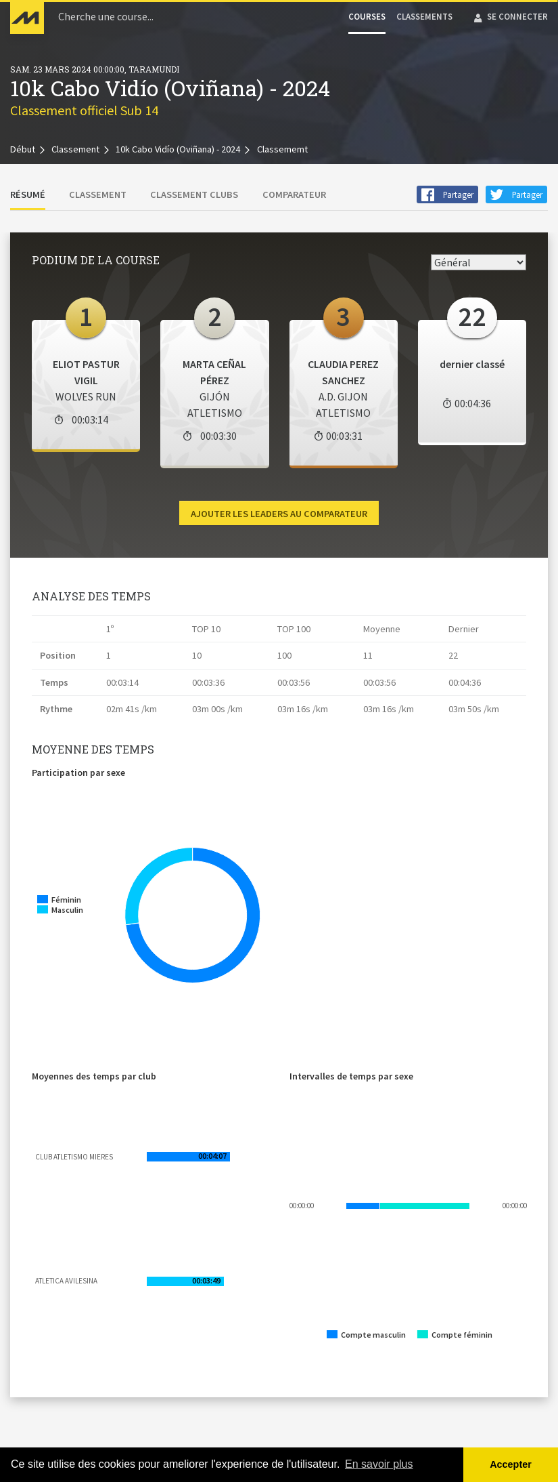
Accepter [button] (511, 1464)
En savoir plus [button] (379, 1464)
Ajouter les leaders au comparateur (279, 514)
